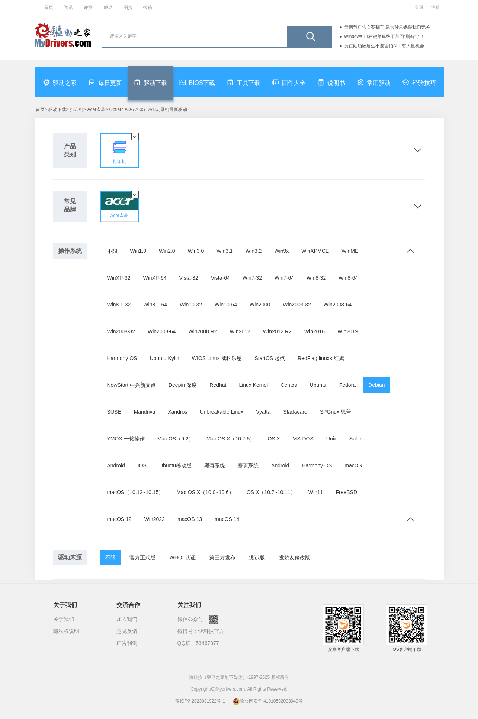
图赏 (127, 7)
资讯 (68, 7)
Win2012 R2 (277, 331)
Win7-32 (252, 278)
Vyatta (263, 412)
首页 (48, 7)
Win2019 (347, 331)
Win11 (315, 492)
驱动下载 (150, 82)
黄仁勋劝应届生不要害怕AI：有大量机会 (384, 45)
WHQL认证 (183, 557)
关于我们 (63, 619)
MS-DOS (303, 439)
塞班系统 (248, 465)
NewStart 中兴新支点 (131, 385)
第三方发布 (222, 557)
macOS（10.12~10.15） (135, 492)
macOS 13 (189, 519)
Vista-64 (220, 278)
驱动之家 (60, 82)
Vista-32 (188, 278)
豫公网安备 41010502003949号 (267, 701)
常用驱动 (374, 82)
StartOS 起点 (269, 358)
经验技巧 (419, 82)
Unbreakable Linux (221, 412)
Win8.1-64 (155, 305)
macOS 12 (119, 519)
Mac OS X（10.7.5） (230, 439)
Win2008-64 (162, 331)
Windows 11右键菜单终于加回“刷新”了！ (384, 36)
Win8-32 (316, 278)
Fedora (347, 385)
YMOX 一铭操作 (126, 439)
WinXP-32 (119, 278)
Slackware (295, 412)
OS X (273, 439)
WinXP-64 (155, 278)
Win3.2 (254, 251)
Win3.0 (196, 251)
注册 (435, 7)
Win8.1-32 (119, 305)
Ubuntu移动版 (175, 465)
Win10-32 (191, 305)
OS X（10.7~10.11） (271, 492)
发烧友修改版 (294, 557)
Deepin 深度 (183, 385)
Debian (376, 385)
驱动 (108, 7)
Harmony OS (122, 358)
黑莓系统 (214, 465)
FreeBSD (346, 492)
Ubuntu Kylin (164, 358)
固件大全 (289, 82)
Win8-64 (348, 278)
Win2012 (240, 331)
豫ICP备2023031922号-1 (200, 701)
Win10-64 (226, 305)
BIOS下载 (197, 82)
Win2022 (154, 519)
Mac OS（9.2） (175, 439)
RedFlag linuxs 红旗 (321, 358)
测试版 (257, 557)
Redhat (217, 385)
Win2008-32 (121, 331)
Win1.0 (138, 251)
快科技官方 (211, 631)
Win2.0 (167, 251)
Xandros (177, 412)
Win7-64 (284, 278)
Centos (288, 385)
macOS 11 (356, 465)
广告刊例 (126, 643)
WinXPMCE (315, 251)
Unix (331, 439)
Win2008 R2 (203, 331)
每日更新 (105, 82)
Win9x (281, 251)
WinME (349, 251)
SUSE (114, 412)
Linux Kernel (253, 385)
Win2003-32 (297, 305)
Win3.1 (224, 251)
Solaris (357, 439)
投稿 (147, 7)
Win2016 (314, 331)
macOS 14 (227, 519)
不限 (112, 251)
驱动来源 (70, 557)
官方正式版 (142, 557)
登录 (419, 7)
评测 (88, 7)
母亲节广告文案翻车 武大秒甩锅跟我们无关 (387, 27)
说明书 (331, 82)
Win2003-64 (338, 305)
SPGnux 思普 (335, 412)
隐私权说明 (66, 631)
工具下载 (243, 82)
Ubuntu (318, 385)
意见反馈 (126, 631)
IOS (142, 465)
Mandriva (144, 412)
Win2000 (260, 305)
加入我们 (126, 619)
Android (116, 465)
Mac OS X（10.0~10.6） (205, 492)
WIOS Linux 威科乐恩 (217, 358)
